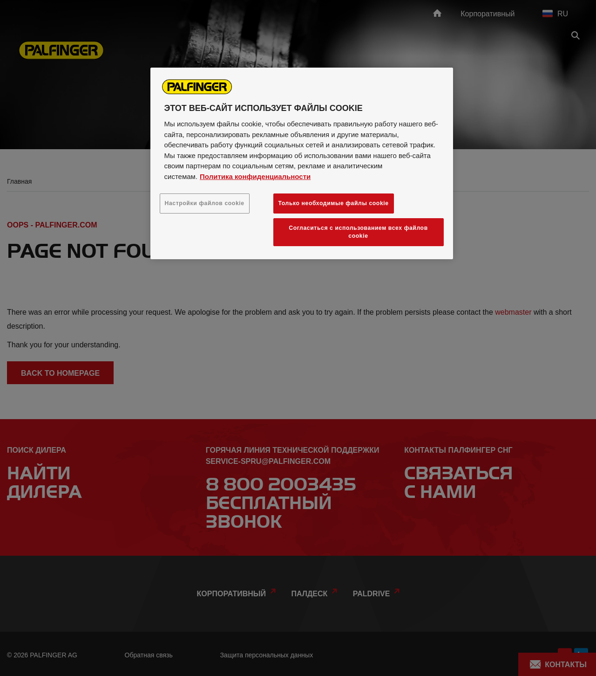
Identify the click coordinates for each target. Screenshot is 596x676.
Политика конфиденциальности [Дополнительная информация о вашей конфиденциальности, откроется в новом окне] (255, 176)
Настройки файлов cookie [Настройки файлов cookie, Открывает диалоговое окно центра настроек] (204, 203)
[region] (301, 163)
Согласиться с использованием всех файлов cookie (358, 232)
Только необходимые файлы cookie (333, 203)
